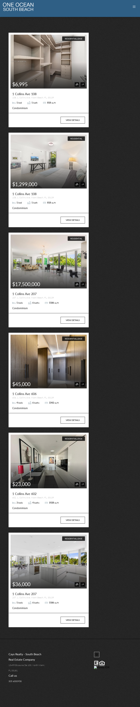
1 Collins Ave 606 (24, 394)
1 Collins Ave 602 (24, 494)
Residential (76, 138)
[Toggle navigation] (134, 6)
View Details (73, 120)
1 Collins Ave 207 (24, 294)
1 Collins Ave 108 (24, 94)
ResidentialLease (73, 38)
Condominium (20, 108)
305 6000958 (15, 681)
